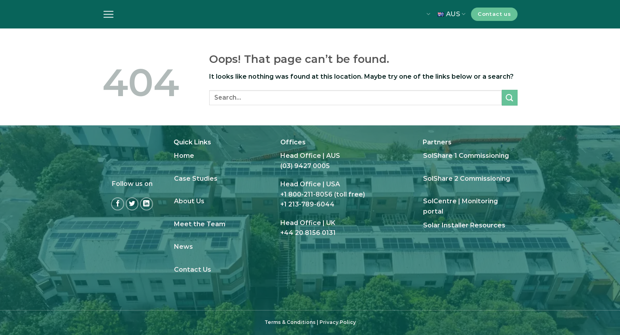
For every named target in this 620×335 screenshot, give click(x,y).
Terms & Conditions (290, 322)
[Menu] (108, 14)
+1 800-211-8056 (306, 194)
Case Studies (195, 178)
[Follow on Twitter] (132, 203)
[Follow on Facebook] (117, 203)
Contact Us (192, 269)
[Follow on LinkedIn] (146, 203)
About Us (189, 201)
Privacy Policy (337, 322)
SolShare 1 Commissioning (466, 155)
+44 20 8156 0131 (308, 233)
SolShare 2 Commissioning (466, 178)
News (183, 246)
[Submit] (510, 97)
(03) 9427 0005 (305, 166)
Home (184, 155)
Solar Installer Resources (464, 225)
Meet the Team (199, 224)
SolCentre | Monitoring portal (460, 206)
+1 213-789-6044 (307, 204)
